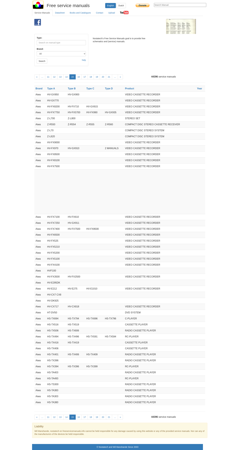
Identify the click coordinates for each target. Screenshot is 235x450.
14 (66, 77)
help (84, 60)
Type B (72, 88)
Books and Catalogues (80, 13)
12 (54, 77)
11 (48, 77)
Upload (111, 13)
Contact (99, 13)
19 (97, 77)
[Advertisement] (112, 26)
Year (199, 88)
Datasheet (60, 13)
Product (129, 88)
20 (103, 77)
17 (84, 77)
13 (60, 77)
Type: (39, 38)
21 (109, 77)
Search (42, 61)
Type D (109, 88)
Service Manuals (42, 13)
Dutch (121, 5)
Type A (51, 88)
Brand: (40, 49)
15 (72, 77)
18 (91, 77)
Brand (39, 88)
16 (78, 77)
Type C (90, 88)
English (110, 5)
